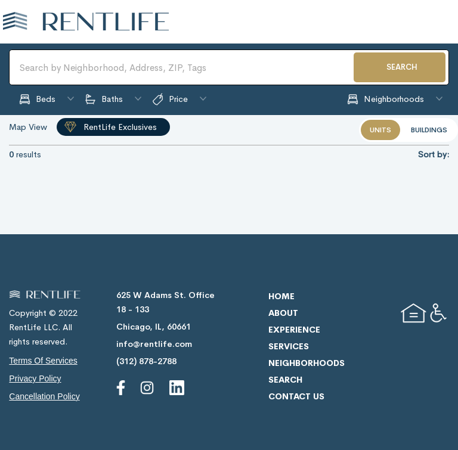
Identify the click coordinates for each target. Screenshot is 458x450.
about (283, 313)
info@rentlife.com (154, 344)
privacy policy (35, 378)
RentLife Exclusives (120, 127)
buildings (429, 130)
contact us (296, 396)
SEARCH (401, 67)
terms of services (43, 360)
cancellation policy (44, 396)
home (281, 296)
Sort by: (433, 154)
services (288, 346)
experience (294, 329)
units (380, 130)
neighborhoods (306, 363)
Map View (28, 127)
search (285, 379)
